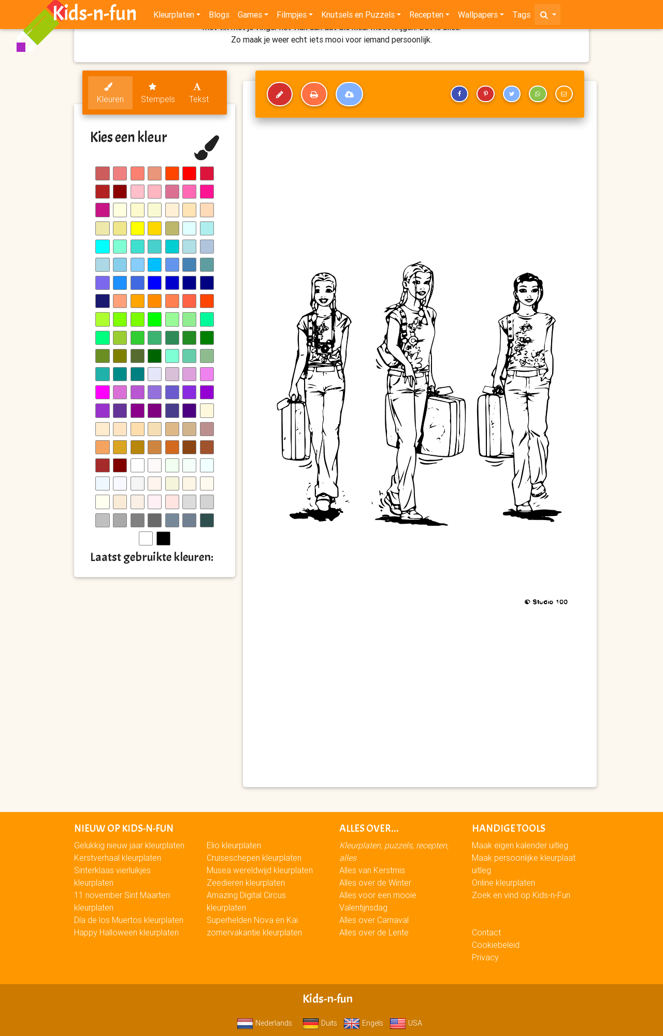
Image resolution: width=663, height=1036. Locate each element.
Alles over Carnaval (374, 920)
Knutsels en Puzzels (358, 16)
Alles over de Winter (375, 882)
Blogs (219, 16)
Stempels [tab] (158, 93)
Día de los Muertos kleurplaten (128, 920)
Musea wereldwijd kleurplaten (260, 870)
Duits (319, 1023)
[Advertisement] (419, 704)
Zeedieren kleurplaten (246, 882)
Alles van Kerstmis (372, 870)
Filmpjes (292, 16)
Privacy (485, 957)
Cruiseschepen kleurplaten (254, 857)
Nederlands (264, 1023)
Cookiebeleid (496, 945)
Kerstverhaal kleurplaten (117, 857)
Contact (486, 932)
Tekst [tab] (199, 93)
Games (250, 16)
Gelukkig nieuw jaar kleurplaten (129, 845)
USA (406, 1023)
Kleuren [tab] (110, 93)
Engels (363, 1023)
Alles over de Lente (374, 932)
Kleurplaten (173, 16)
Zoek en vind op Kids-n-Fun (521, 895)
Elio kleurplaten (234, 845)
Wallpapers (478, 16)
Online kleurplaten (503, 882)
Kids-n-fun (94, 15)
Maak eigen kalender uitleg (520, 845)
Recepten (426, 16)
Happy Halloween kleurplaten (126, 932)
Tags (521, 16)
